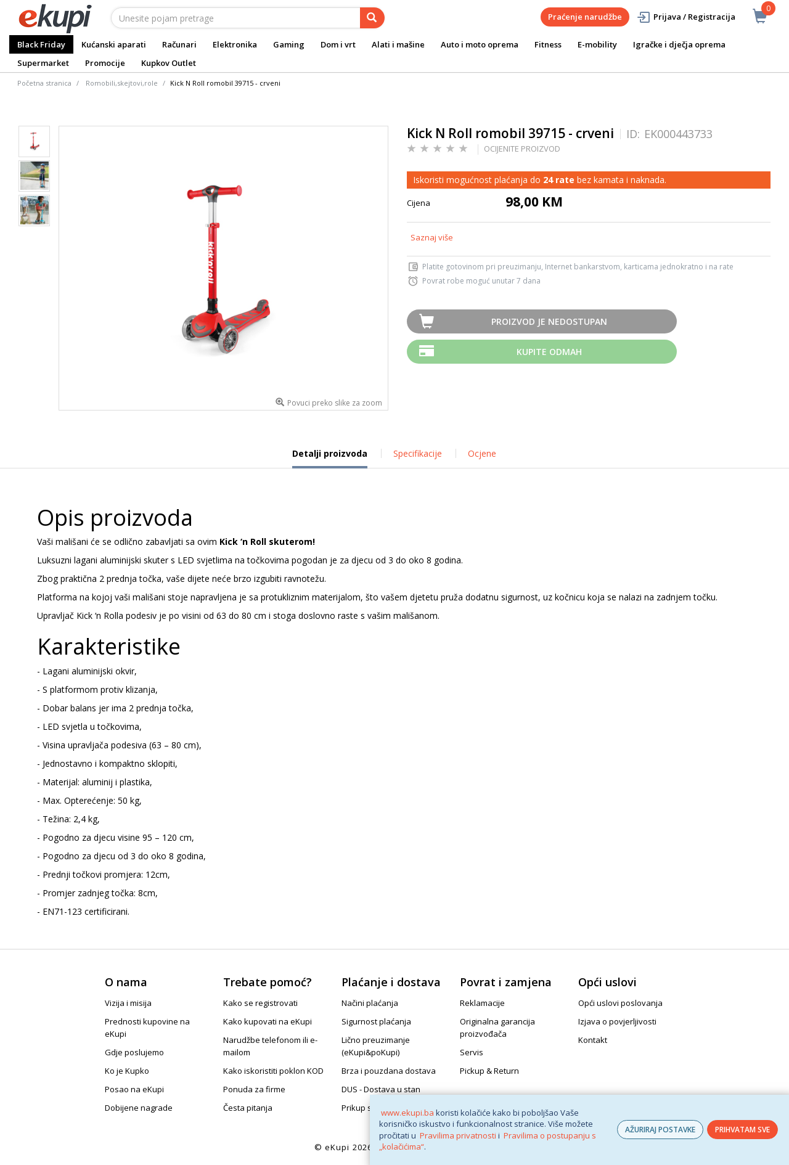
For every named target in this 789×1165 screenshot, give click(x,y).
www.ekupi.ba (407, 1112)
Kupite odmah (549, 352)
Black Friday (41, 44)
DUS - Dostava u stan (380, 1089)
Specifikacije (417, 453)
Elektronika (235, 44)
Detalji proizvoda (329, 458)
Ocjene (482, 453)
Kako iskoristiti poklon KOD (273, 1070)
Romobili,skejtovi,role (122, 83)
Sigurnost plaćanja (376, 1021)
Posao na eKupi (134, 1089)
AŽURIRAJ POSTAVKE (660, 1129)
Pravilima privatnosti (458, 1135)
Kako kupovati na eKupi (267, 1021)
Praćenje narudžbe (585, 16)
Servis (471, 1052)
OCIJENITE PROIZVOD (522, 148)
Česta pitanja (247, 1107)
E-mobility (597, 44)
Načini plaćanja (369, 1002)
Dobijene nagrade (139, 1107)
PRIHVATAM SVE (742, 1129)
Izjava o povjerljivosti (617, 1021)
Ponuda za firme (254, 1089)
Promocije (105, 62)
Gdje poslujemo (134, 1052)
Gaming (289, 44)
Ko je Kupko (127, 1070)
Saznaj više (432, 237)
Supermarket (43, 62)
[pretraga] (372, 17)
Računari (179, 44)
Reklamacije (482, 1002)
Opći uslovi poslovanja (620, 1002)
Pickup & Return (489, 1070)
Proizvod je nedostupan (549, 321)
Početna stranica (44, 83)
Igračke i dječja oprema (679, 44)
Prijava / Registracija (685, 17)
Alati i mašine (398, 44)
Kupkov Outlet (168, 62)
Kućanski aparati (113, 44)
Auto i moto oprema (479, 44)
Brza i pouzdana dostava (388, 1070)
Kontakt (592, 1039)
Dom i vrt (338, 44)
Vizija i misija (128, 1002)
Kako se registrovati (260, 1002)
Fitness (548, 44)
